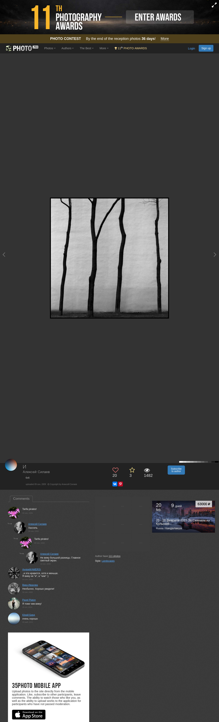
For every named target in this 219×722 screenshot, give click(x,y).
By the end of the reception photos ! (109, 39)
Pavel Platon (29, 600)
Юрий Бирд (28, 615)
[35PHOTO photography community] (21, 48)
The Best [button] (87, 48)
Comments (21, 499)
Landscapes (108, 561)
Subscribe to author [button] (176, 470)
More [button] (104, 48)
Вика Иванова (30, 585)
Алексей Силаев (36, 472)
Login (191, 48)
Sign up (206, 48)
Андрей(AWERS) (31, 569)
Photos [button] (50, 48)
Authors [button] (68, 48)
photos (114, 556)
